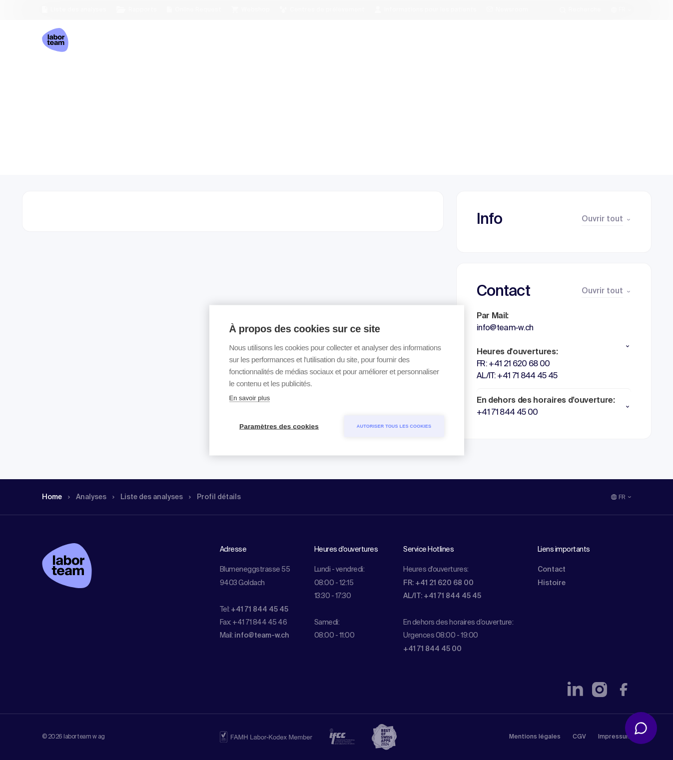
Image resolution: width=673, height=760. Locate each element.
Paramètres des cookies (279, 426)
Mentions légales (535, 737)
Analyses (91, 77)
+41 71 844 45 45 (259, 609)
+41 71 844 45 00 (432, 649)
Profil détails (232, 77)
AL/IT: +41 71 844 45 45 (442, 596)
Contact (552, 569)
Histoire (552, 583)
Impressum (615, 737)
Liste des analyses (158, 77)
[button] (554, 346)
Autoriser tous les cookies (394, 425)
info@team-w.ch (261, 635)
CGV (579, 737)
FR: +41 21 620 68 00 (438, 583)
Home (53, 77)
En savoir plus (249, 397)
